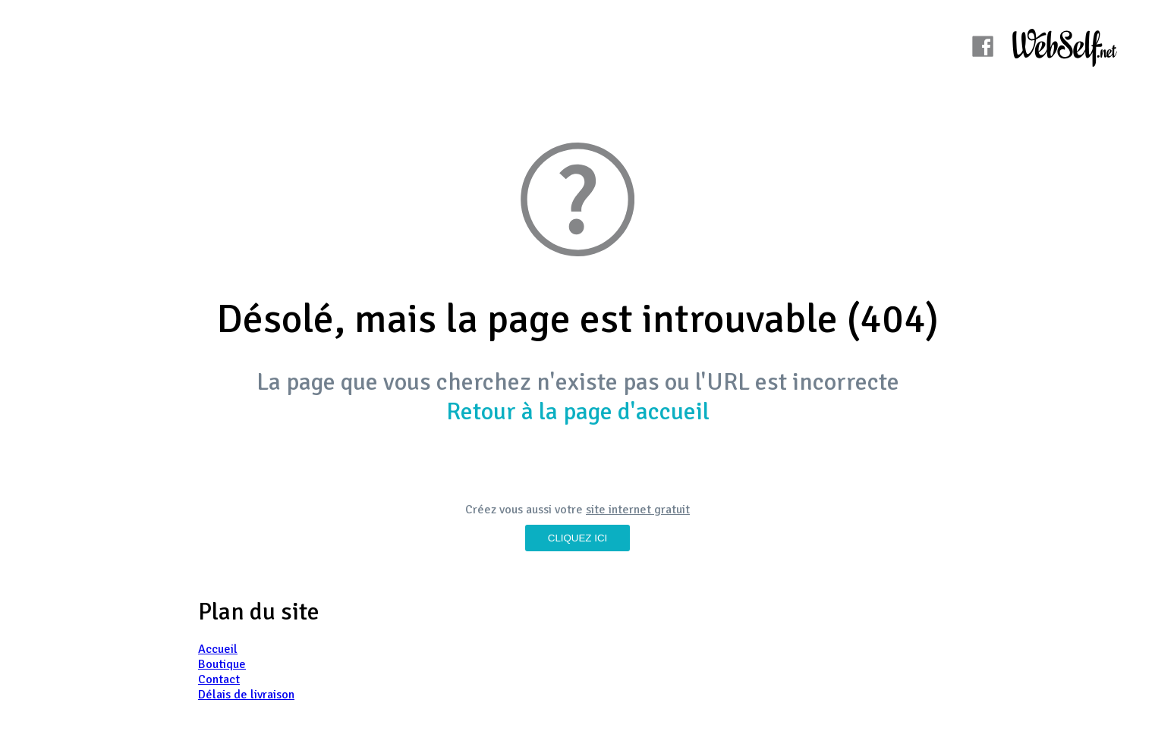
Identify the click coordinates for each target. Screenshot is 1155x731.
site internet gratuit (638, 509)
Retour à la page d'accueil (578, 411)
